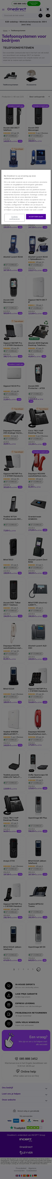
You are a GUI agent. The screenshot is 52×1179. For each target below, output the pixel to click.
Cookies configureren (14, 218)
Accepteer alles (36, 216)
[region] (26, 197)
